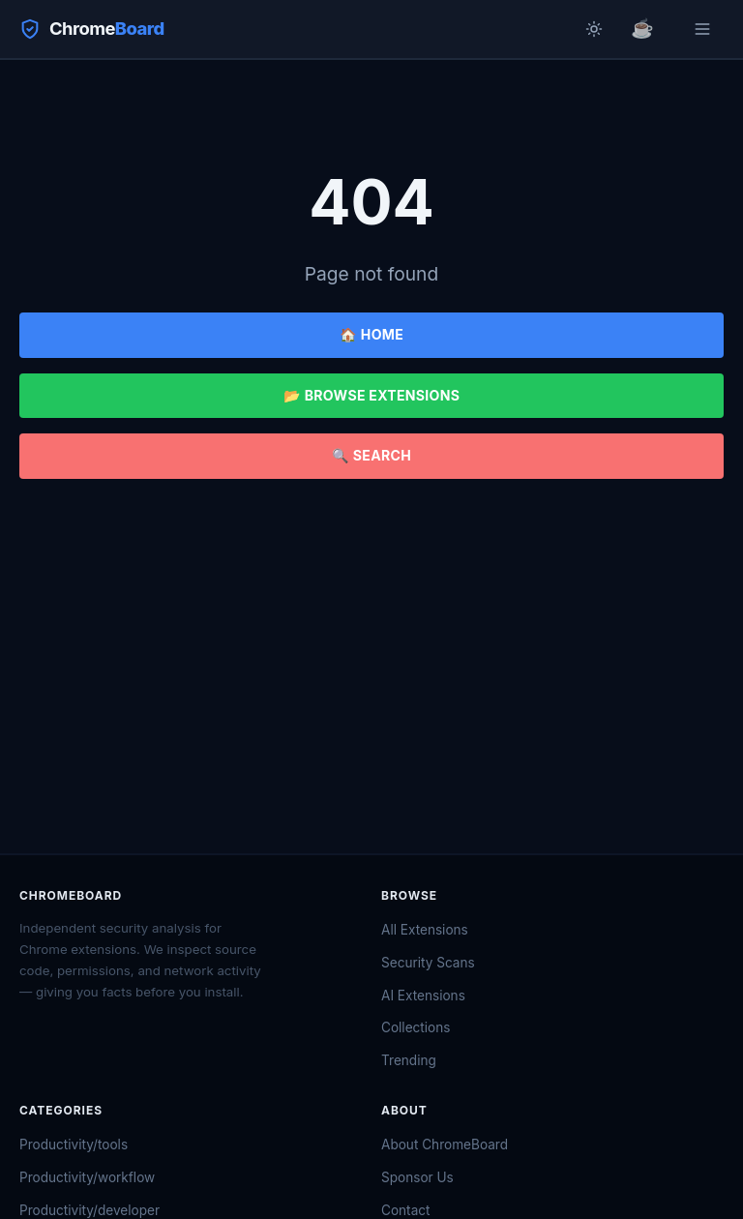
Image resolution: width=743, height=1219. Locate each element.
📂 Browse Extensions (371, 395)
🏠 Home (371, 334)
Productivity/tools (73, 1144)
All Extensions (424, 929)
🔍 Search (371, 455)
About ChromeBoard (444, 1144)
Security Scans (428, 962)
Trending (408, 1060)
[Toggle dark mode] (594, 29)
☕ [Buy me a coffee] (642, 28)
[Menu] (702, 29)
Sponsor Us (417, 1177)
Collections (415, 1027)
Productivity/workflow (87, 1177)
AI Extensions (423, 995)
